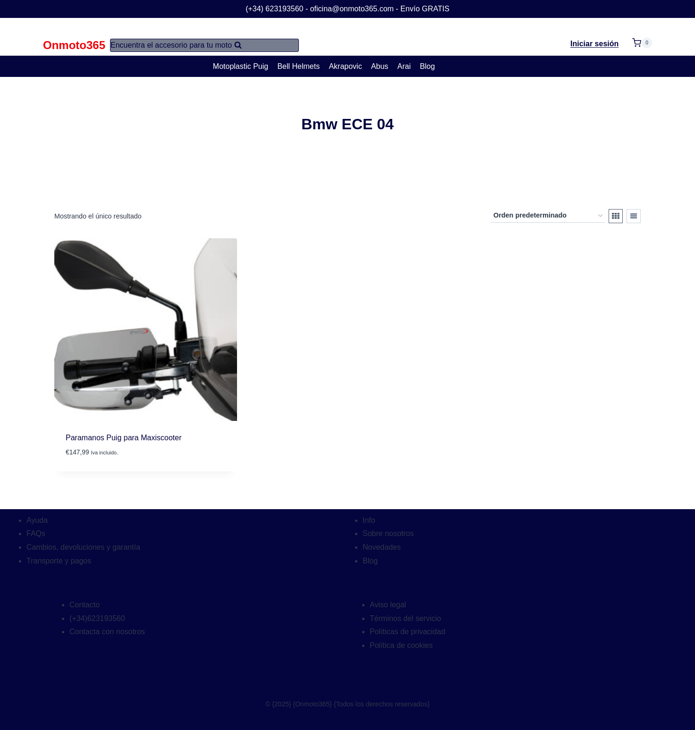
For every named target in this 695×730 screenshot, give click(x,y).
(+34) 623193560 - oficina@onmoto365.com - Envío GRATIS (347, 9)
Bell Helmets (298, 66)
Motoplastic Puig (240, 66)
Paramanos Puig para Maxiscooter (123, 438)
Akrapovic (345, 66)
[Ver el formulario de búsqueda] (204, 45)
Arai (404, 66)
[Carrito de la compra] (642, 37)
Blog (427, 66)
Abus (379, 66)
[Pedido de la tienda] (548, 216)
